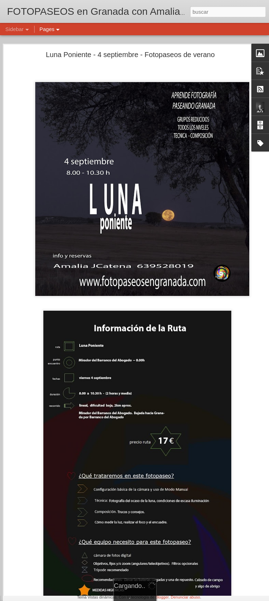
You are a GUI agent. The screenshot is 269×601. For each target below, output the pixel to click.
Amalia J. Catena (208, 551)
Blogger (162, 597)
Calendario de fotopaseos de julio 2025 (54, 534)
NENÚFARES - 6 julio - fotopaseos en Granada (61, 518)
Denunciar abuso (185, 597)
